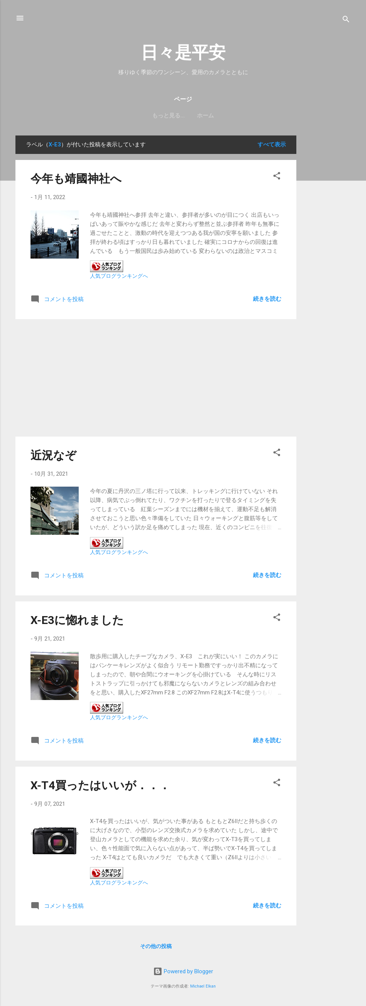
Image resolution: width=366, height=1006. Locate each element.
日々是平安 (183, 52)
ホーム (183, 115)
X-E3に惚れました (77, 620)
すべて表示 (272, 144)
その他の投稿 (156, 946)
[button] (276, 177)
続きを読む (267, 298)
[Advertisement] (326, 248)
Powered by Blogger (183, 971)
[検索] (346, 20)
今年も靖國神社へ (76, 178)
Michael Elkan (203, 986)
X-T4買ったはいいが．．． (100, 785)
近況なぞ (53, 455)
